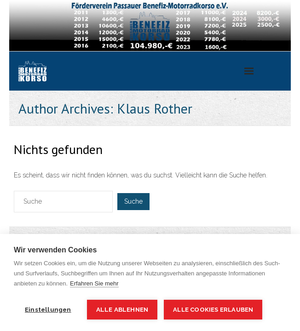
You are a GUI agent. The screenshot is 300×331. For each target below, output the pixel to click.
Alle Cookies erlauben (213, 309)
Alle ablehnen (122, 309)
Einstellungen (48, 309)
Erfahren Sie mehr (94, 283)
